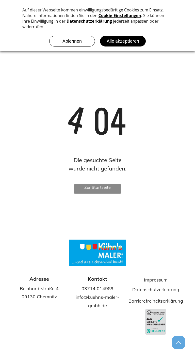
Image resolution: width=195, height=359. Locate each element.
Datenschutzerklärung (155, 289)
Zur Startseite (97, 187)
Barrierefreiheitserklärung (155, 301)
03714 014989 (97, 288)
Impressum (156, 280)
